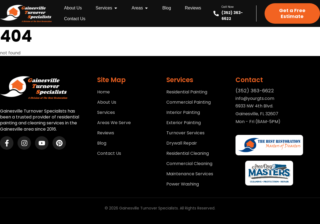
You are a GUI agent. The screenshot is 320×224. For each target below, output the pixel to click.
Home (103, 92)
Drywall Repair (181, 143)
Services (106, 112)
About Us (106, 102)
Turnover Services (185, 133)
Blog (101, 143)
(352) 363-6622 (254, 90)
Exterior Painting (183, 122)
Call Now (227, 7)
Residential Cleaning (187, 153)
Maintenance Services (189, 174)
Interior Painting (183, 112)
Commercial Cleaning (189, 163)
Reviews (105, 133)
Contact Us (109, 153)
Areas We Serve (114, 122)
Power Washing (182, 184)
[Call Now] (216, 13)
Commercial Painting (188, 102)
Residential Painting (186, 92)
